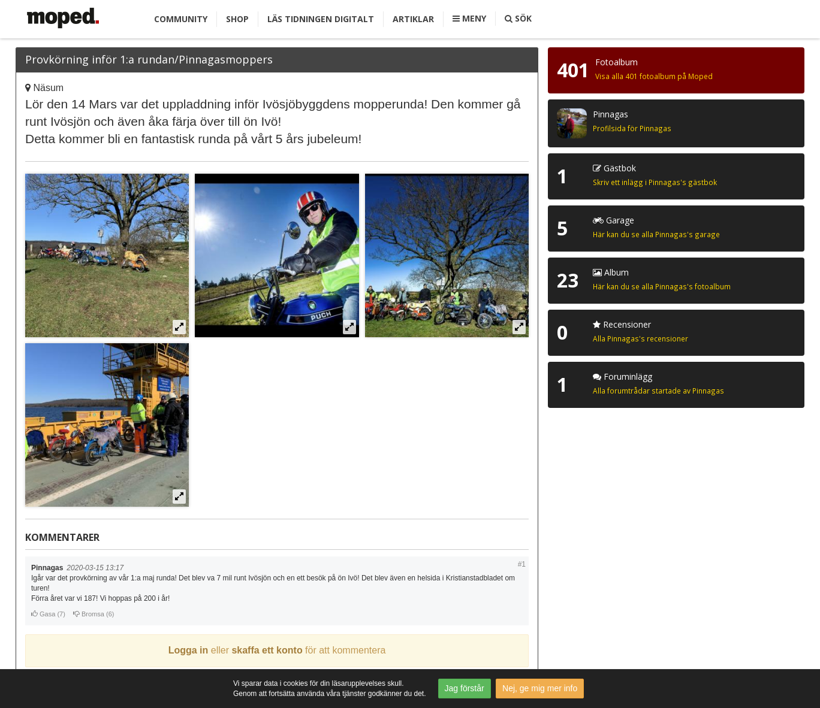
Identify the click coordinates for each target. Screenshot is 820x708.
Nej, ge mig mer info (539, 688)
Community (180, 19)
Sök (518, 18)
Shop (237, 19)
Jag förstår (464, 688)
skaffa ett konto (266, 650)
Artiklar (413, 19)
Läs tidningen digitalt (320, 19)
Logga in (188, 650)
